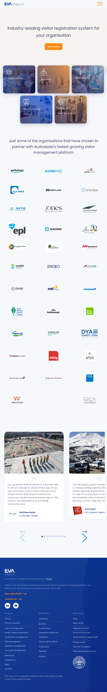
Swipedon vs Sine (81, 628)
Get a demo (54, 46)
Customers (44, 647)
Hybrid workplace (12, 641)
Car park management (15, 650)
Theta (49, 579)
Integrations (10, 660)
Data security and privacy (84, 651)
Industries (43, 618)
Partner (42, 656)
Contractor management (16, 637)
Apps (7, 664)
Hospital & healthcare (48, 632)
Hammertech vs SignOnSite (85, 637)
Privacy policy (79, 642)
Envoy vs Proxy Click (81, 632)
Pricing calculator (12, 623)
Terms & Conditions (82, 647)
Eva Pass (8, 669)
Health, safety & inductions (16, 632)
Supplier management (15, 646)
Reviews (42, 651)
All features (10, 655)
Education (43, 637)
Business (43, 624)
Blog (75, 618)
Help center (78, 623)
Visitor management (14, 628)
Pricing (8, 618)
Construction (44, 628)
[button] (84, 536)
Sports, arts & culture (48, 641)
